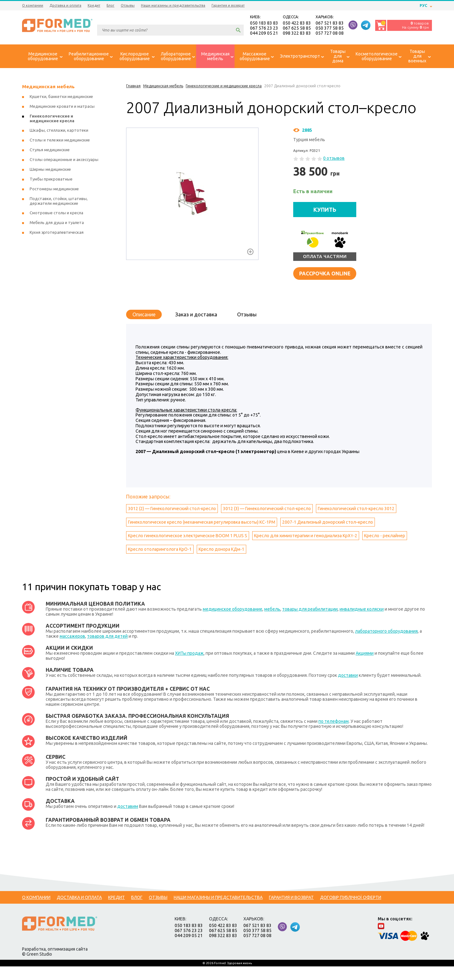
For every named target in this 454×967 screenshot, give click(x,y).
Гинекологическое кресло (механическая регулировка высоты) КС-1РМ (201, 522)
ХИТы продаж (189, 653)
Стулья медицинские (50, 150)
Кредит (94, 5)
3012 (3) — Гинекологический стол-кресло (267, 509)
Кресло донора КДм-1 (221, 549)
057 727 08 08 (330, 33)
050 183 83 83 (264, 23)
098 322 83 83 (297, 33)
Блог (110, 5)
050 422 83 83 (297, 23)
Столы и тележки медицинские (60, 140)
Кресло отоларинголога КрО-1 (160, 549)
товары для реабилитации (310, 609)
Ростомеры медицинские (54, 189)
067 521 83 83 (330, 23)
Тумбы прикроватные (51, 179)
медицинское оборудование (232, 609)
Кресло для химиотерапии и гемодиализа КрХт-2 (305, 536)
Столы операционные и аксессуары (64, 160)
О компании (32, 5)
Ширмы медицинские (50, 170)
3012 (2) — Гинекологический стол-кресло (172, 509)
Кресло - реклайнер (384, 536)
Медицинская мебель (48, 87)
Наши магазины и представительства (173, 5)
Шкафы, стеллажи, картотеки (59, 131)
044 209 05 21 (264, 33)
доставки (348, 675)
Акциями (365, 653)
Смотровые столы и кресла (56, 213)
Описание (143, 315)
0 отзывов (334, 158)
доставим (127, 806)
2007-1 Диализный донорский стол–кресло (327, 522)
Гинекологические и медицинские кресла (52, 119)
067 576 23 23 (264, 28)
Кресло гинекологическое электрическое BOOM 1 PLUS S (187, 536)
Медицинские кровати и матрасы (62, 107)
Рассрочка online (325, 274)
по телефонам (333, 721)
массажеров (72, 636)
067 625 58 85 (297, 28)
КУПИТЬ (324, 210)
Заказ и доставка (196, 315)
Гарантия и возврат (228, 5)
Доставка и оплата (65, 5)
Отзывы (128, 5)
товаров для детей (107, 636)
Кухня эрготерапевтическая (57, 233)
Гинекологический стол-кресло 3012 (356, 509)
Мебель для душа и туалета (57, 223)
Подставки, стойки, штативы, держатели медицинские (59, 201)
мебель (272, 609)
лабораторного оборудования (386, 631)
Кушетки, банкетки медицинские (61, 97)
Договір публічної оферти (350, 898)
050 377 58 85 (330, 28)
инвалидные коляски (362, 609)
